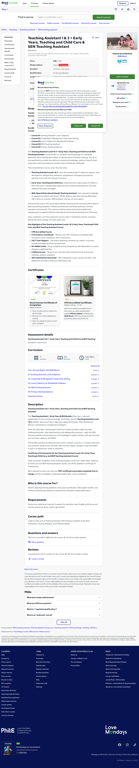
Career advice (48, 3)
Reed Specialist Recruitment (116, 662)
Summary (8, 37)
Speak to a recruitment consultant (118, 687)
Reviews (7, 80)
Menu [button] (5, 9)
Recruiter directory (43, 662)
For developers (76, 662)
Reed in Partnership (113, 669)
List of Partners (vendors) (48, 120)
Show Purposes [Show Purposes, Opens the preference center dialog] (45, 126)
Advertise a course (8, 712)
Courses (34, 3)
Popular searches (42, 669)
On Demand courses (70, 23)
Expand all (95, 366)
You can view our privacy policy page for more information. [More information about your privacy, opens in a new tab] (64, 106)
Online (4, 30)
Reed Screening (111, 673)
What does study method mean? (40, 597)
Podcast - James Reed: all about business (121, 683)
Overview (8, 41)
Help (3, 655)
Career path (9, 73)
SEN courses (33, 632)
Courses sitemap (7, 715)
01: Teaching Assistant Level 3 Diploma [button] (64, 374)
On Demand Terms (8, 708)
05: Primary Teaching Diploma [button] (64, 392)
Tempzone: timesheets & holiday (117, 655)
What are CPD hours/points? (39, 603)
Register (122, 3)
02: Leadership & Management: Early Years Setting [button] (64, 379)
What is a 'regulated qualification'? (42, 609)
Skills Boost (122, 56)
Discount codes (6, 680)
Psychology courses (21, 632)
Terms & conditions (130, 754)
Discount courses (37, 23)
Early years (49, 628)
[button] (70, 65)
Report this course (31, 569)
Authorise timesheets (113, 658)
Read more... (121, 89)
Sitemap (39, 687)
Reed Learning (111, 665)
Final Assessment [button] (64, 396)
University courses (89, 23)
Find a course (25, 17)
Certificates (9, 44)
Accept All (95, 126)
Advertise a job (41, 683)
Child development (38, 628)
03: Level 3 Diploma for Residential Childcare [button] (64, 383)
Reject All (78, 126)
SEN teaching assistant (47, 30)
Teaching (13, 30)
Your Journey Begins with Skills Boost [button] (64, 370)
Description (9, 59)
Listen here (23, 752)
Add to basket (122, 77)
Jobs (24, 3)
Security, (112, 754)
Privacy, (119, 754)
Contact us (5, 658)
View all (64, 622)
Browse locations (42, 673)
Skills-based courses (9, 701)
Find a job (39, 658)
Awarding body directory (10, 694)
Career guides (6, 705)
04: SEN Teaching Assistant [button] (64, 387)
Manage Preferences (99, 754)
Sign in (133, 3)
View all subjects (7, 665)
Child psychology (75, 628)
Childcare (93, 628)
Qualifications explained (10, 698)
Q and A (7, 77)
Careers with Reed (112, 676)
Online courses (53, 23)
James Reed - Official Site (115, 680)
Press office (75, 665)
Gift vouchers (6, 683)
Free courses (104, 23)
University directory (8, 690)
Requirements (10, 69)
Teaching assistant (27, 30)
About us (74, 655)
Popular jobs (40, 665)
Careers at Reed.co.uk (79, 658)
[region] (70, 104)
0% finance (5, 687)
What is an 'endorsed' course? (39, 615)
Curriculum (8, 55)
